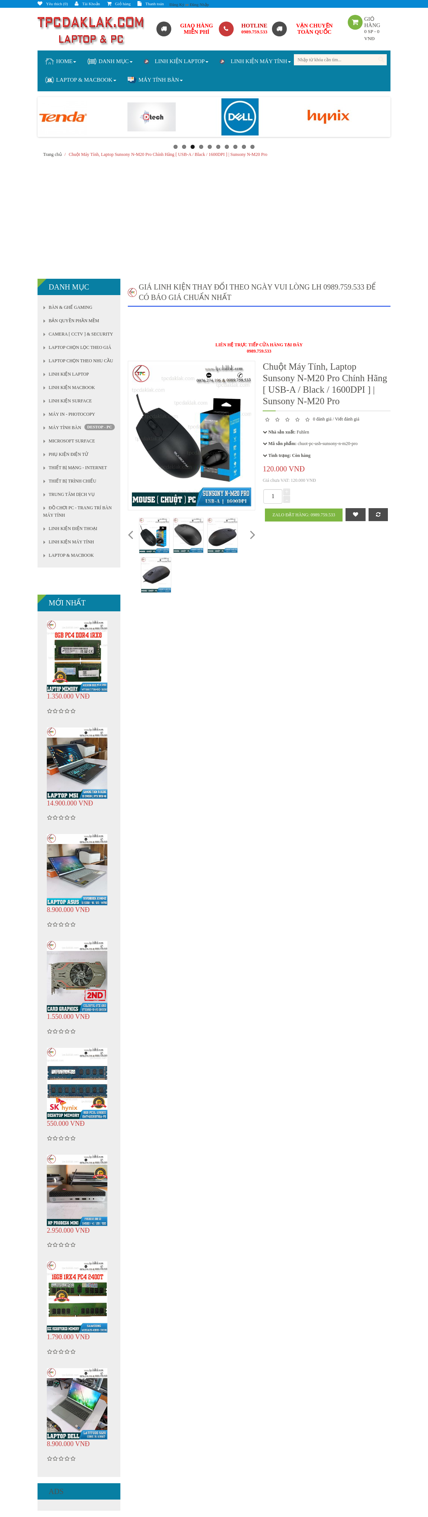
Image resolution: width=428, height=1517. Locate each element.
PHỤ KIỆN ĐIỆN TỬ (68, 454)
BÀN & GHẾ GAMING (70, 307)
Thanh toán (150, 3)
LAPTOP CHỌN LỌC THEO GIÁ (80, 347)
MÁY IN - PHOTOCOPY (72, 414)
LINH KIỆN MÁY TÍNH (71, 542)
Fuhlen (303, 432)
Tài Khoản (87, 3)
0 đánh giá (322, 419)
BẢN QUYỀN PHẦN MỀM (74, 320)
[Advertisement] (214, 216)
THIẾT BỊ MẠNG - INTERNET (78, 467)
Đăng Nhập (199, 4)
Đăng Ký (176, 4)
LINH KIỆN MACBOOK (72, 387)
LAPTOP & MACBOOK (71, 555)
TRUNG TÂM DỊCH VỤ (72, 494)
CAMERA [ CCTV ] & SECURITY (81, 334)
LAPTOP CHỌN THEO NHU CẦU (81, 360)
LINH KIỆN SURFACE (70, 400)
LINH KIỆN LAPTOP (69, 374)
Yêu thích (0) (53, 3)
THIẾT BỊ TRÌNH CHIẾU (72, 481)
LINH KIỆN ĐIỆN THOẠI (73, 528)
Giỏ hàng (119, 3)
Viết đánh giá (347, 419)
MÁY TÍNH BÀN (65, 427)
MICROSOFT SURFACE (72, 441)
